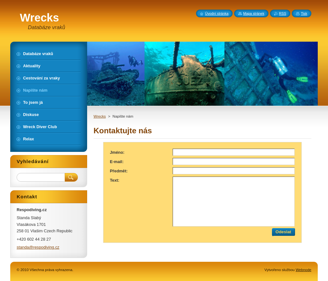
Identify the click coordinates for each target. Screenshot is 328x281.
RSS (282, 13)
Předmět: (118, 171)
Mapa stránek (253, 13)
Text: (114, 180)
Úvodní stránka (216, 13)
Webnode (303, 270)
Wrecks (100, 116)
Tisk (304, 13)
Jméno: (117, 152)
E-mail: (117, 161)
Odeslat (283, 231)
